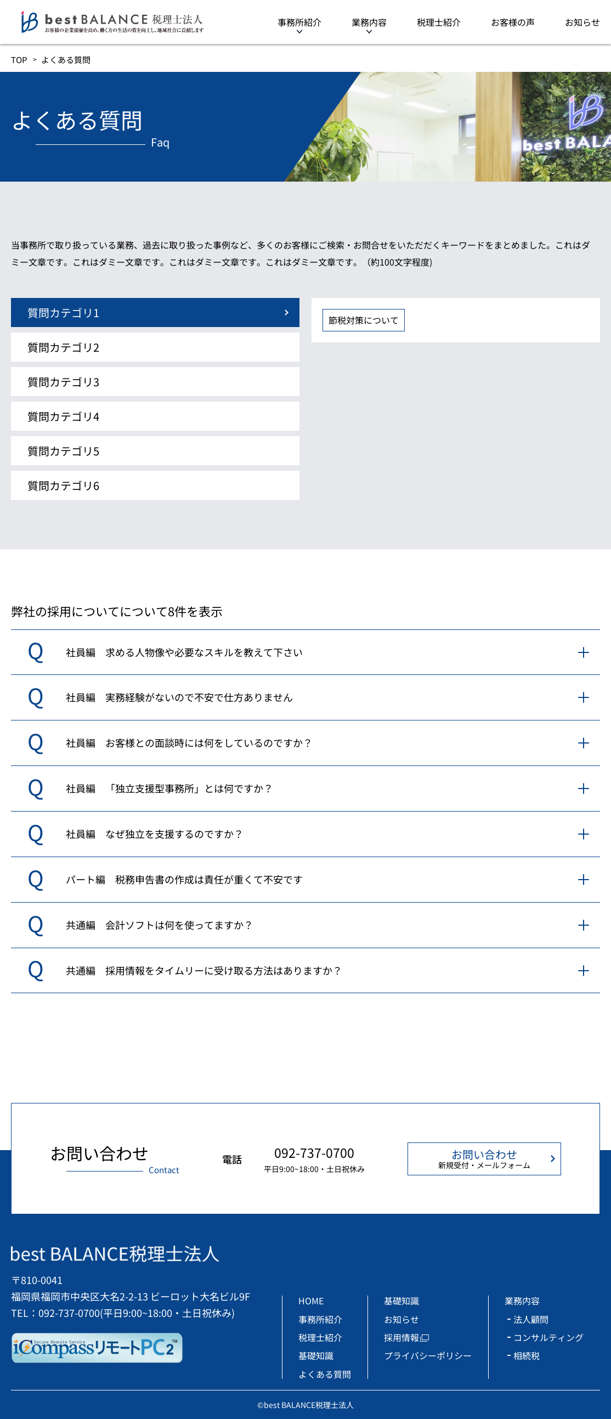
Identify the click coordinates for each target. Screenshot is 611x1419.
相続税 (526, 1355)
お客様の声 (513, 22)
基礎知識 (315, 1355)
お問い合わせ (484, 1158)
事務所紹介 (299, 22)
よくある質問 (324, 1374)
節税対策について (364, 319)
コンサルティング (548, 1337)
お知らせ (582, 22)
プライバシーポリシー (428, 1355)
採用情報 (401, 1337)
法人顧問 (530, 1319)
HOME (311, 1300)
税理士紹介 (439, 22)
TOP (19, 59)
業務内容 (369, 22)
